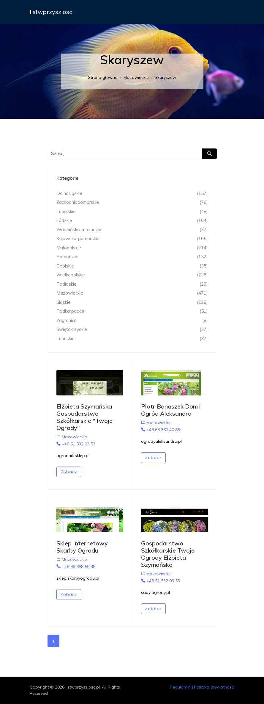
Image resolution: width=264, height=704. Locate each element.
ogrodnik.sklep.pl (72, 455)
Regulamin (180, 687)
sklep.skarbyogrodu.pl (77, 578)
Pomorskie (132, 257)
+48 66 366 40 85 (160, 429)
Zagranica (132, 320)
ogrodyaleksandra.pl (161, 441)
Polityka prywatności (214, 687)
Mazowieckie (136, 77)
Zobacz (68, 472)
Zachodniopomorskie (132, 202)
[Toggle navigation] (226, 12)
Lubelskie (132, 211)
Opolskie (132, 266)
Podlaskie (132, 284)
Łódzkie (132, 220)
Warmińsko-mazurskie (132, 229)
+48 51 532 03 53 (75, 444)
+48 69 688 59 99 (75, 566)
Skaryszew (165, 77)
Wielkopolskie (132, 275)
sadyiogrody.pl (155, 592)
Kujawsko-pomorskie (132, 238)
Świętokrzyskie (132, 329)
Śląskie (132, 302)
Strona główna (103, 77)
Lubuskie (132, 338)
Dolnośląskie (132, 193)
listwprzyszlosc (51, 11)
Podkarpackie (132, 311)
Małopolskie (132, 248)
